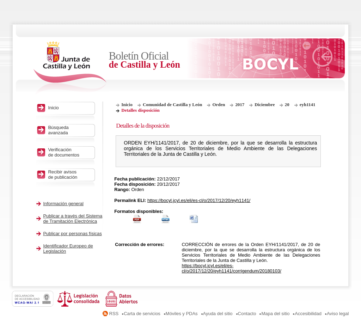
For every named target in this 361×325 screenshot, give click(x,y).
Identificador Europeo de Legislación (68, 248)
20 (287, 104)
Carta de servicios (142, 313)
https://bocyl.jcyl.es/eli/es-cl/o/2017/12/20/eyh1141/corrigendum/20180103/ (231, 268)
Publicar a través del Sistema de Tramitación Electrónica (72, 218)
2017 (239, 104)
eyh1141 (308, 104)
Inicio (127, 104)
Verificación (69, 152)
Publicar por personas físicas (72, 233)
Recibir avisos (69, 174)
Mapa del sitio (275, 313)
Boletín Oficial (155, 60)
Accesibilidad (308, 313)
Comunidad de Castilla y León (172, 104)
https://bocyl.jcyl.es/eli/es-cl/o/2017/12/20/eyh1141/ (198, 200)
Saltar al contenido (27, 2)
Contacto (247, 313)
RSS (114, 313)
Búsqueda (69, 130)
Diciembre (265, 104)
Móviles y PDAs (182, 313)
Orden (218, 104)
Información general (63, 203)
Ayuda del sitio (218, 313)
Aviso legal (338, 313)
